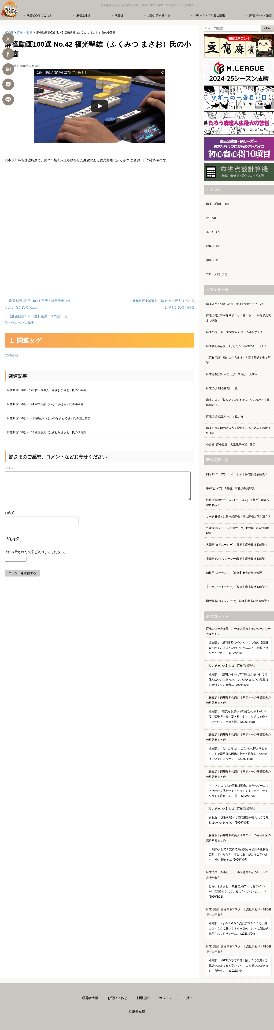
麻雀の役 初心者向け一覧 (222, 388)
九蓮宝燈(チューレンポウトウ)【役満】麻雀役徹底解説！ (238, 530)
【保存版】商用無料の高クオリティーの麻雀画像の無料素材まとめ (239, 711)
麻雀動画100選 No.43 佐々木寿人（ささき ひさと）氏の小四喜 (46, 390)
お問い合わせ (117, 998)
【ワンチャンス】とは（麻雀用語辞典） (239, 677)
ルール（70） (214, 232)
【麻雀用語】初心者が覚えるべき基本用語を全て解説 (238, 360)
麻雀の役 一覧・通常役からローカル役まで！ (234, 332)
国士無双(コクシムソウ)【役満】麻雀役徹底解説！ (238, 601)
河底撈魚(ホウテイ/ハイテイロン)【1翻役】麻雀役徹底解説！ (237, 502)
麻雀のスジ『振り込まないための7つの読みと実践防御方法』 (238, 402)
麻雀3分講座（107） (219, 204)
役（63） (212, 218)
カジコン (165, 998)
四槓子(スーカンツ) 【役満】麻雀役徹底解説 (234, 572)
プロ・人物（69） (217, 274)
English (186, 998)
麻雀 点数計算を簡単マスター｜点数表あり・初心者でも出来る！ (239, 923)
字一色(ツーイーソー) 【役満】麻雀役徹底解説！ (237, 586)
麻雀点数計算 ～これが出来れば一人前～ (231, 374)
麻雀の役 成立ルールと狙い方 (224, 416)
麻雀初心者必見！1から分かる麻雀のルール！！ (236, 346)
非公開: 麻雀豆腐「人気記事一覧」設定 (230, 444)
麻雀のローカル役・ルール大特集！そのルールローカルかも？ (239, 642)
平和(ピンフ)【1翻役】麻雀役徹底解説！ (231, 488)
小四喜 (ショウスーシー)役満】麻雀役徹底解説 (235, 558)
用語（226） (214, 260)
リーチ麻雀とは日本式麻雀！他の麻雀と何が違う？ (238, 516)
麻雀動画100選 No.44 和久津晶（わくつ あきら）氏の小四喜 (45, 404)
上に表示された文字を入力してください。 (36, 557)
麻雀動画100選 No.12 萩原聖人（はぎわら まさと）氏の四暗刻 (46, 432)
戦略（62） (213, 246)
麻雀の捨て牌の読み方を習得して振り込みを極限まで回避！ (238, 430)
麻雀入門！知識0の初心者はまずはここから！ (235, 304)
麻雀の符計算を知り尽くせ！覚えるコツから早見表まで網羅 (238, 318)
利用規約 (143, 998)
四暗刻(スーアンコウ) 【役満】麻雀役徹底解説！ (237, 474)
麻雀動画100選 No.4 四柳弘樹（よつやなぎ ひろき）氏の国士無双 (48, 418)
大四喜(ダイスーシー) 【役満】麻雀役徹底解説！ (237, 544)
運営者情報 (90, 998)
